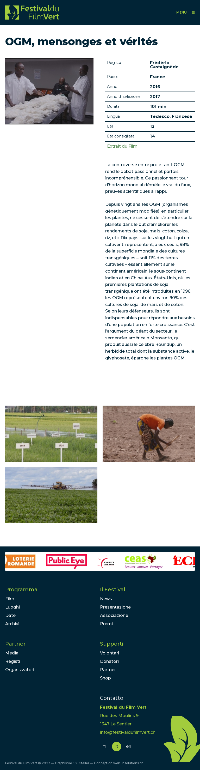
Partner (15, 644)
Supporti (111, 644)
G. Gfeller (81, 763)
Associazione (114, 615)
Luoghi (12, 607)
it (116, 746)
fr (104, 746)
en (128, 746)
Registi (12, 661)
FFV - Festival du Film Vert (32, 12)
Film (9, 598)
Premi (106, 623)
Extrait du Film (122, 146)
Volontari (109, 653)
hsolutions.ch (132, 763)
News (106, 598)
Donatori (109, 661)
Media (11, 653)
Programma (21, 589)
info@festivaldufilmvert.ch (127, 732)
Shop (105, 678)
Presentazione (115, 607)
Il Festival (112, 589)
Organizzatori (19, 669)
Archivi (12, 623)
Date (10, 615)
